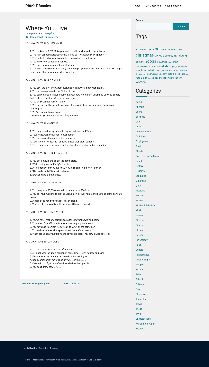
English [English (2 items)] (159, 62)
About (138, 5)
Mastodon (43, 348)
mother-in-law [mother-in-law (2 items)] (145, 74)
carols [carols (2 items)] (169, 50)
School (139, 279)
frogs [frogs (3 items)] (164, 62)
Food (138, 146)
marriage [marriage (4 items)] (173, 70)
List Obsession (153, 5)
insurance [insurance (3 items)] (158, 66)
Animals (140, 107)
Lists (138, 185)
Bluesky (54, 348)
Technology (142, 299)
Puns (138, 245)
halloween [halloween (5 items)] (142, 66)
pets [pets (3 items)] (170, 74)
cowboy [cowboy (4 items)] (169, 55)
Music (139, 210)
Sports (139, 289)
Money (139, 200)
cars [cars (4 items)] (174, 49)
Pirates (139, 225)
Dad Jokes (141, 136)
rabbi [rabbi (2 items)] (187, 74)
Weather (140, 328)
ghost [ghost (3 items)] (175, 62)
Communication (144, 131)
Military (139, 195)
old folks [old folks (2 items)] (159, 74)
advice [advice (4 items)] (139, 49)
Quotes (139, 249)
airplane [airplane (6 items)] (148, 49)
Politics (139, 235)
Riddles (139, 269)
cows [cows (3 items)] (176, 56)
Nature (139, 215)
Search (139, 20)
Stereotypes (142, 294)
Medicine (140, 190)
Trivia (138, 314)
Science (140, 284)
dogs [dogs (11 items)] (151, 61)
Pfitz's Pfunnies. (38, 360)
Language (141, 176)
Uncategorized (143, 318)
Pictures (140, 220)
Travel (40, 37)
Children (140, 126)
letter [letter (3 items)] (143, 70)
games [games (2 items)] (170, 62)
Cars (138, 121)
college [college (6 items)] (159, 55)
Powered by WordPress (55, 360)
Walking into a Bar (145, 323)
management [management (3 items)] (162, 70)
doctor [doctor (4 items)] (139, 61)
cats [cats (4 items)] (180, 49)
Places (32, 37)
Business (140, 116)
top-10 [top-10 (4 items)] (178, 77)
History (139, 166)
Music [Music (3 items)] (153, 74)
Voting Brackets (173, 5)
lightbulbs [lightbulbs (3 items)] (150, 70)
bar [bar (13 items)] (158, 48)
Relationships (143, 259)
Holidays (140, 171)
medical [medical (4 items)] (183, 70)
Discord (98, 360)
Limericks (141, 180)
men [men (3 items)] (138, 74)
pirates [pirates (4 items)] (176, 73)
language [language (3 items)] (173, 66)
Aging (139, 102)
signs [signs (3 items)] (150, 78)
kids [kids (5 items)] (165, 66)
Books (139, 111)
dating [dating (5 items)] (183, 55)
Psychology (142, 240)
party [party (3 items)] (165, 74)
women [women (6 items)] (141, 82)
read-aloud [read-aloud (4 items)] (141, 77)
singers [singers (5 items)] (157, 77)
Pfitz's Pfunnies (38, 6)
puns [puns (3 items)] (182, 74)
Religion (140, 264)
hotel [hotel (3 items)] (151, 66)
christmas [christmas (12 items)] (145, 55)
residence (53, 37)
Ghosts (139, 151)
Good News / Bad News (148, 156)
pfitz (51, 33)
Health (139, 161)
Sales (138, 274)
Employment (142, 141)
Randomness (142, 254)
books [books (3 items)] (164, 49)
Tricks (139, 309)
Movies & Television (146, 205)
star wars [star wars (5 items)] (168, 77)
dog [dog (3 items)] (145, 62)
